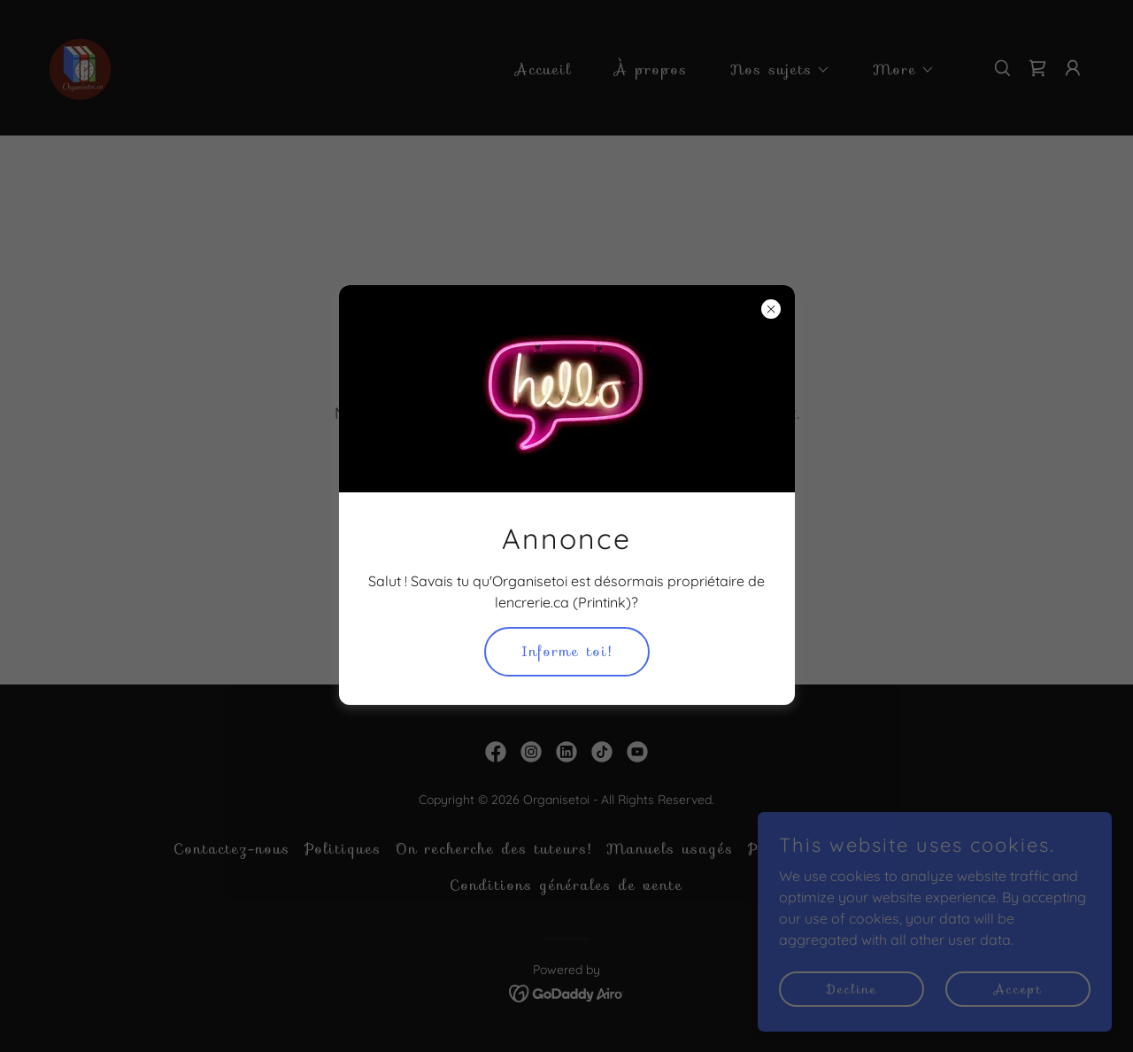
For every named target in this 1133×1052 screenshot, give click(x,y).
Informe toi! (567, 651)
